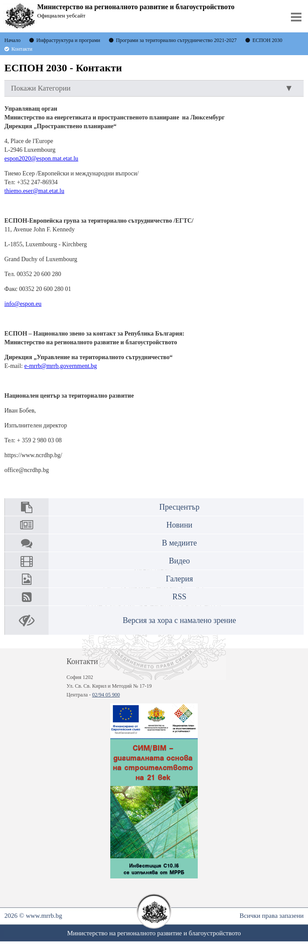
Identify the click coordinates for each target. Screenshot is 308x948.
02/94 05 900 (106, 695)
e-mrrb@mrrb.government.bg (60, 366)
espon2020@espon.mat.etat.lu (41, 158)
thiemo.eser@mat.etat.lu (34, 191)
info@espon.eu (23, 304)
